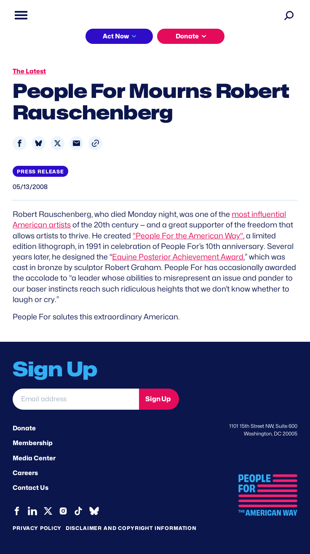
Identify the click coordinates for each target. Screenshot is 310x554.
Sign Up (158, 399)
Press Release (40, 171)
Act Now (116, 36)
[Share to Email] (76, 143)
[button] (95, 143)
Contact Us (30, 488)
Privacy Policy (37, 528)
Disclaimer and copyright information (131, 528)
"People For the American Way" (188, 235)
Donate (187, 36)
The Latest (29, 71)
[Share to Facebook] (20, 143)
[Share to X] (57, 143)
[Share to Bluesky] (38, 143)
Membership (33, 443)
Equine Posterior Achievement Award (177, 256)
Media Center (34, 458)
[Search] (289, 15)
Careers (25, 473)
